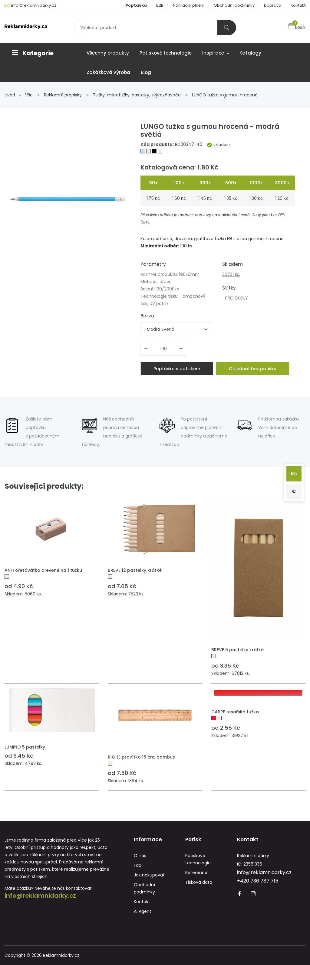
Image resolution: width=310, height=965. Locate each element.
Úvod (13, 95)
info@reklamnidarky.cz (33, 5)
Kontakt (298, 5)
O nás (140, 856)
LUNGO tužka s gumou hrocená (225, 95)
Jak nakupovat (149, 875)
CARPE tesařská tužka (235, 712)
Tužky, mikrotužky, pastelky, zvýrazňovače (140, 95)
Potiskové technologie (166, 53)
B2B (159, 5)
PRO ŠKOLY (236, 298)
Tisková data (198, 882)
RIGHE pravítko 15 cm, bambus (141, 757)
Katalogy (250, 53)
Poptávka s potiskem (176, 369)
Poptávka (136, 5)
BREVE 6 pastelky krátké (237, 650)
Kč (294, 473)
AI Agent (142, 911)
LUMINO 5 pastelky (25, 747)
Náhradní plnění (188, 5)
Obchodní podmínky (234, 5)
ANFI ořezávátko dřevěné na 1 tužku (43, 570)
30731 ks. (231, 274)
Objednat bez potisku (252, 369)
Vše (32, 95)
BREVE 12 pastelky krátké (135, 570)
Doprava (272, 5)
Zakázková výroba (108, 72)
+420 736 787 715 (257, 880)
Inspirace (215, 53)
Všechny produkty (108, 53)
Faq (137, 865)
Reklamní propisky (66, 95)
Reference (196, 873)
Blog (146, 72)
